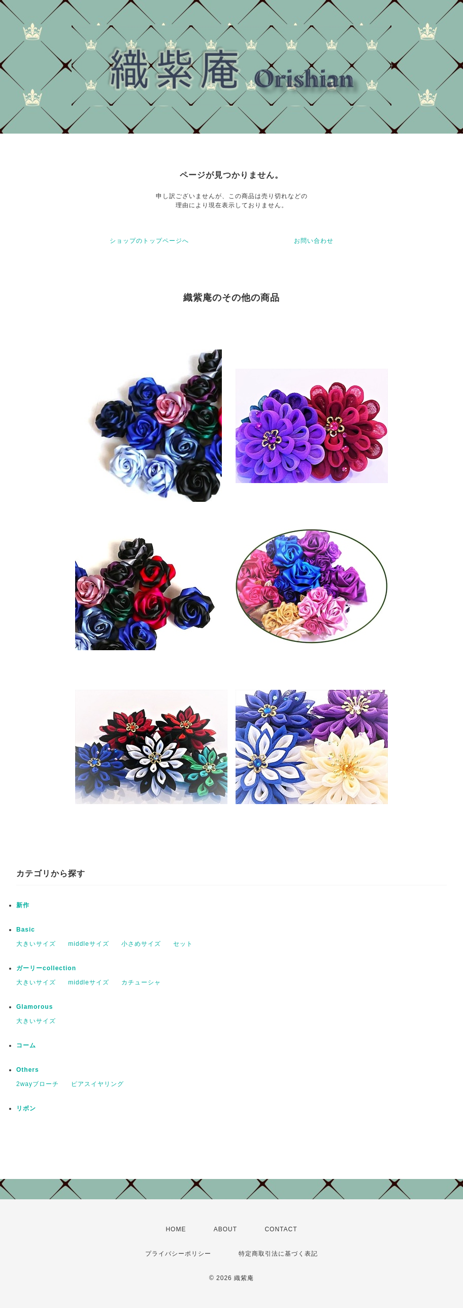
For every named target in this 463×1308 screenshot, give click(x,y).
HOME (176, 1229)
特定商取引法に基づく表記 (278, 1253)
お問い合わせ (314, 240)
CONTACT (280, 1229)
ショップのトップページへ (149, 240)
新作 (22, 905)
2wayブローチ (37, 1084)
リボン (26, 1108)
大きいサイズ (36, 943)
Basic (25, 929)
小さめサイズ (141, 943)
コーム (26, 1045)
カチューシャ (141, 982)
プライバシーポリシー (178, 1253)
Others (27, 1069)
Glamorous (34, 1006)
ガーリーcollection (46, 968)
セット (183, 943)
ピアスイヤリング (97, 1084)
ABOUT (225, 1229)
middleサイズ (88, 943)
